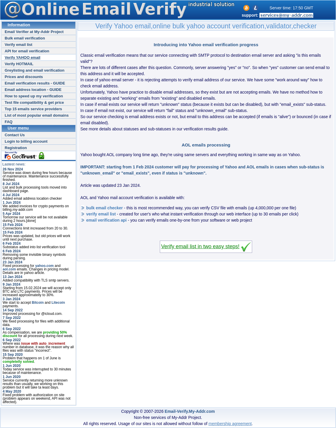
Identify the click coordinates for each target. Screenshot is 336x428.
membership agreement (230, 423)
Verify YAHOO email (22, 57)
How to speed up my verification (34, 96)
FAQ (9, 122)
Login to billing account (26, 141)
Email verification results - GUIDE (35, 83)
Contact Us (15, 135)
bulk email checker (104, 208)
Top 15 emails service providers (33, 109)
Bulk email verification (25, 38)
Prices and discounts (24, 77)
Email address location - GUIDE (33, 89)
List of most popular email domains (37, 115)
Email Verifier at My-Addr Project (34, 32)
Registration (16, 148)
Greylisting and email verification (34, 70)
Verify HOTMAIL (19, 64)
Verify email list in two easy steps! (200, 246)
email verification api (106, 220)
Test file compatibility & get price (34, 102)
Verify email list (18, 44)
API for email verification (27, 51)
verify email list (101, 214)
